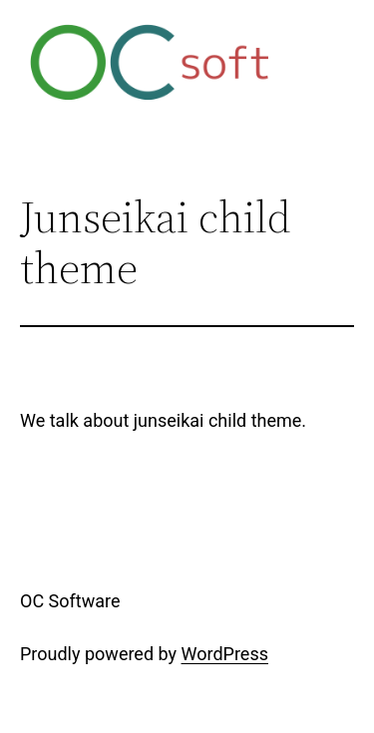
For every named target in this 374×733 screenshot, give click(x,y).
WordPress (225, 653)
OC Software (70, 600)
